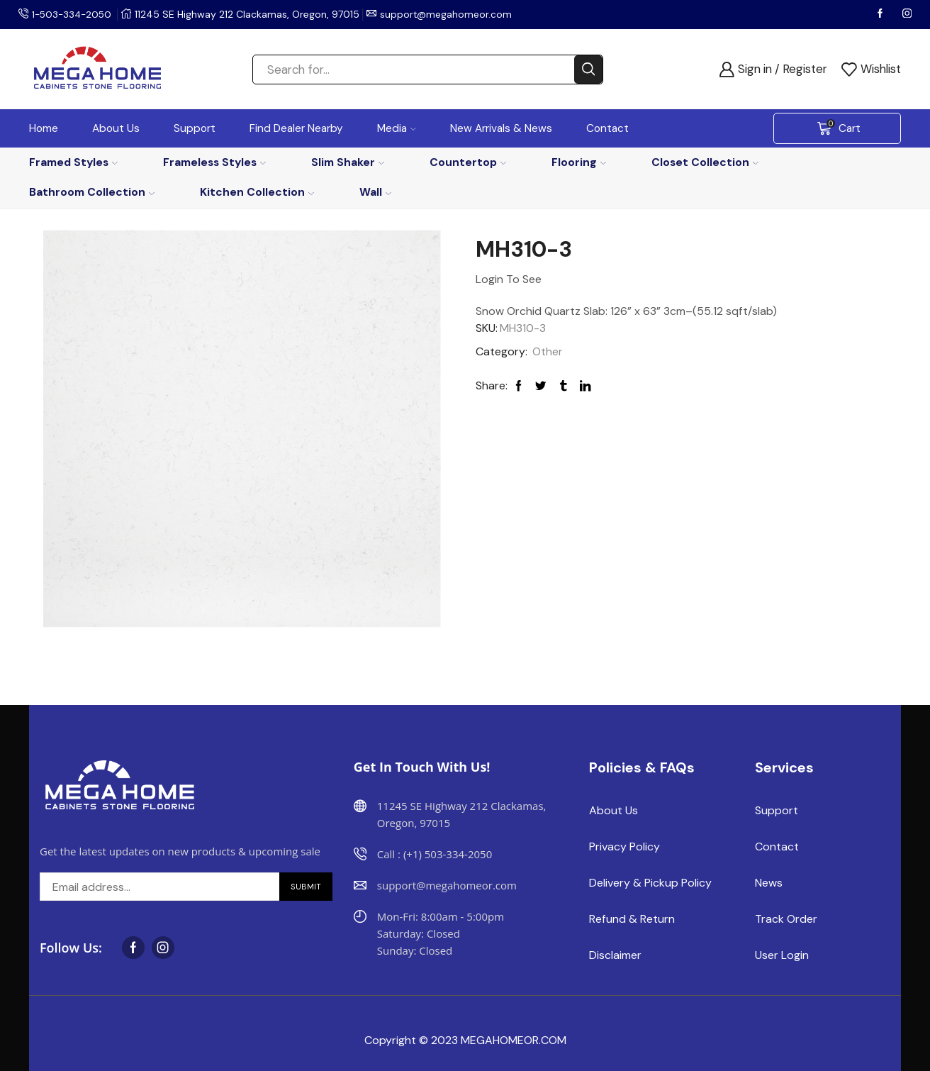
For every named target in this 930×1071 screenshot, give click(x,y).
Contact (607, 128)
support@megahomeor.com (450, 14)
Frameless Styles (214, 162)
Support (194, 128)
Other (547, 351)
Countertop (468, 162)
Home (43, 128)
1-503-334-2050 (74, 14)
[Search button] (588, 69)
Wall (375, 191)
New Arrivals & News (501, 128)
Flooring (578, 162)
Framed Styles (73, 162)
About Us (116, 128)
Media (396, 128)
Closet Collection (704, 162)
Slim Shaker (347, 162)
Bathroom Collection (92, 191)
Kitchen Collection (257, 191)
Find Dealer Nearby (296, 128)
